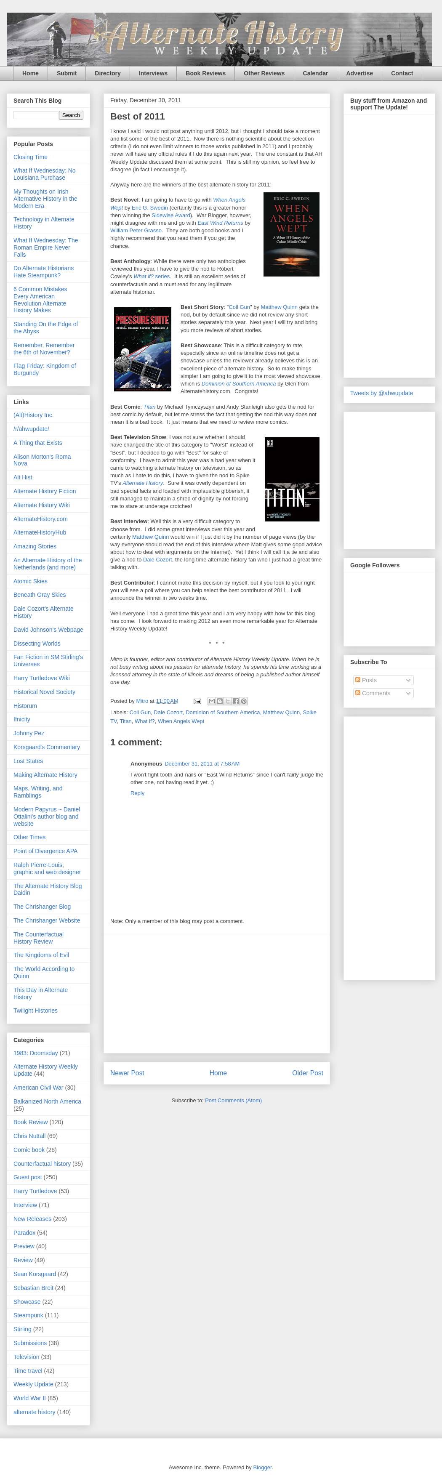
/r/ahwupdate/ (31, 429)
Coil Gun (239, 307)
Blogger (262, 1467)
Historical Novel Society (44, 692)
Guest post (27, 1177)
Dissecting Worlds (37, 643)
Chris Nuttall (29, 1136)
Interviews (153, 73)
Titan (150, 407)
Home (30, 73)
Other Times (29, 837)
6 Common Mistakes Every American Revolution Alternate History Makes (40, 300)
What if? (145, 721)
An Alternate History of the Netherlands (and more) (47, 564)
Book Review (30, 1122)
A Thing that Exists (37, 442)
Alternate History (142, 483)
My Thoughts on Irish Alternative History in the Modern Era (45, 198)
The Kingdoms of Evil (41, 955)
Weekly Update (33, 1384)
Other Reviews (264, 73)
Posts (366, 680)
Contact (402, 73)
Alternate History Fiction (44, 491)
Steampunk (28, 1315)
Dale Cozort (157, 559)
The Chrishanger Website (46, 920)
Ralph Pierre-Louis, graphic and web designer (47, 868)
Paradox (24, 1232)
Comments (373, 693)
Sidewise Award (171, 215)
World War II (29, 1398)
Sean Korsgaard (34, 1274)
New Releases (32, 1218)
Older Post (307, 1073)
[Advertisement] (217, 994)
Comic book (29, 1149)
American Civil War (38, 1087)
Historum (25, 705)
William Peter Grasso (136, 230)
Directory (107, 73)
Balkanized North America (47, 1101)
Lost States (28, 761)
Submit (67, 73)
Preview (24, 1246)
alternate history (34, 1412)
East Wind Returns (220, 223)
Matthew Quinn (279, 307)
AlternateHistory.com (40, 519)
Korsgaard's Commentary (46, 747)
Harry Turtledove (35, 1191)
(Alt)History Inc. (33, 415)
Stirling (22, 1329)
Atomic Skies (30, 581)
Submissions (30, 1343)
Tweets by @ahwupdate (381, 393)
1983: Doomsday (35, 1053)
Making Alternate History (45, 774)
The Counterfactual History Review (38, 938)
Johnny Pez (28, 733)
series (151, 276)
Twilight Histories (35, 1010)
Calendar (315, 73)
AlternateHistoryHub (39, 532)
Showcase (27, 1301)
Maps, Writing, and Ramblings (37, 792)
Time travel (28, 1370)
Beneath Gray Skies (39, 594)
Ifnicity (21, 719)
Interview (25, 1205)
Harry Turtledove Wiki (41, 678)
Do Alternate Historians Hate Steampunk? (43, 272)
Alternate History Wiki (41, 505)
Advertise (359, 73)
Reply (137, 793)
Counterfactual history (42, 1163)
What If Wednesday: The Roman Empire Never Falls (45, 247)
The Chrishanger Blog (42, 906)
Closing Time (30, 157)
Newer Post (127, 1073)
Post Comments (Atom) (233, 1100)
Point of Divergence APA (45, 851)
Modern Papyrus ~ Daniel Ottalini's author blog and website (46, 816)
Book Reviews (206, 73)
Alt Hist (22, 477)
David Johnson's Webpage (48, 629)
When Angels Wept (181, 721)
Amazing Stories (34, 546)
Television (26, 1357)
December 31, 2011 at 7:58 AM (202, 764)
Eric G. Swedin (150, 208)
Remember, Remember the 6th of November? (44, 349)
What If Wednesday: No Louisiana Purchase (44, 174)
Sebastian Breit (33, 1288)
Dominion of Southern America (223, 712)
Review (23, 1260)
